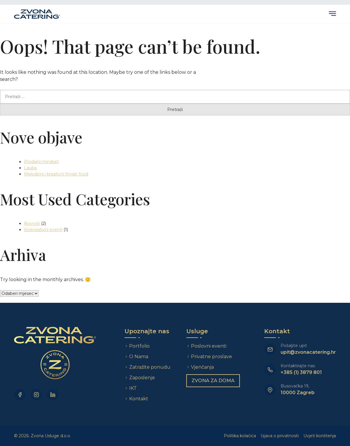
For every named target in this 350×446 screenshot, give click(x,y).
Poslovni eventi (209, 346)
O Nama (138, 356)
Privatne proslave (211, 356)
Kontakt (138, 398)
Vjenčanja (202, 367)
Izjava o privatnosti (280, 435)
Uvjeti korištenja (319, 435)
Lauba (30, 167)
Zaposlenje (142, 377)
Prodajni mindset (41, 161)
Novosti (32, 223)
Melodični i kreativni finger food (56, 174)
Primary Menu (332, 13)
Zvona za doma (213, 380)
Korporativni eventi (43, 229)
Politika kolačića (240, 435)
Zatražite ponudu (150, 367)
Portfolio (139, 346)
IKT (133, 388)
